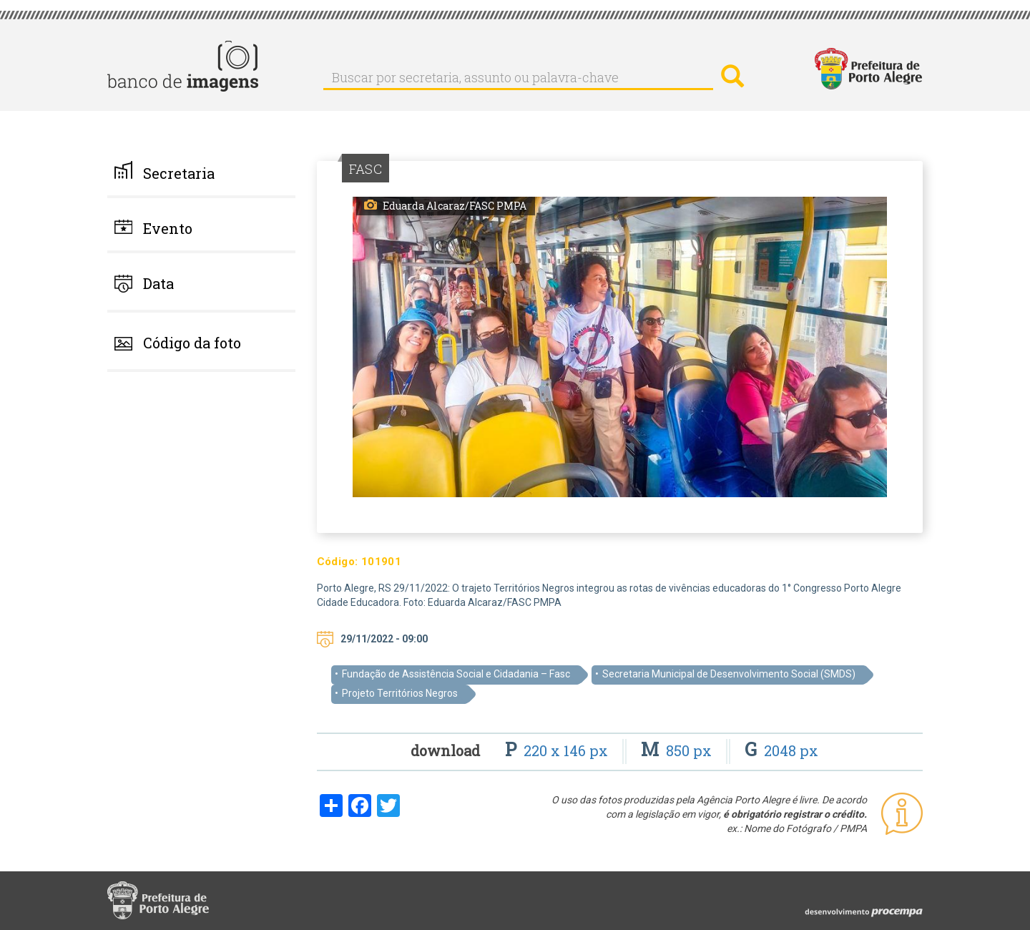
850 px (678, 750)
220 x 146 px (558, 750)
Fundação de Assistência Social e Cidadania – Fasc (456, 674)
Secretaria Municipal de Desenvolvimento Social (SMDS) (728, 674)
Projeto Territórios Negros (400, 693)
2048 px (781, 750)
